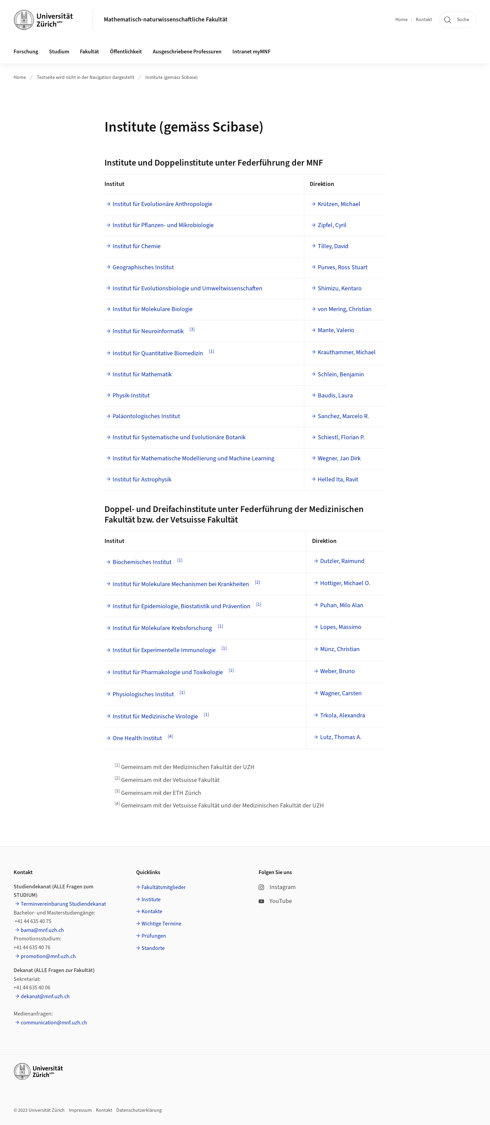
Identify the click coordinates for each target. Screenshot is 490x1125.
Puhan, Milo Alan (341, 605)
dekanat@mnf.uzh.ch (45, 996)
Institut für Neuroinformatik (148, 331)
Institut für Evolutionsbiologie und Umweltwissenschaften (187, 288)
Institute (151, 899)
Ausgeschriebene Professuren (187, 51)
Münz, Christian (340, 649)
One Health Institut (137, 738)
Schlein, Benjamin (341, 374)
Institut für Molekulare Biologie (153, 309)
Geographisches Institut (143, 267)
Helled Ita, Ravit (338, 479)
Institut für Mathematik (142, 374)
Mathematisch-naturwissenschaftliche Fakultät (166, 19)
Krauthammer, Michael (347, 352)
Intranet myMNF (251, 51)
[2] (257, 582)
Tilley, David (333, 246)
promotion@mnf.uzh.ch (48, 956)
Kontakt (424, 19)
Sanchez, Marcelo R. (343, 416)
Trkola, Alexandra (342, 715)
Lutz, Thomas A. (340, 737)
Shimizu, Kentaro (340, 288)
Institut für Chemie (137, 246)
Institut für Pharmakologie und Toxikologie (168, 672)
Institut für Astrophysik (142, 479)
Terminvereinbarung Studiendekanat (63, 904)
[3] (192, 329)
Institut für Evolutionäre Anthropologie (162, 204)
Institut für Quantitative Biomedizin (158, 353)
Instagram (277, 887)
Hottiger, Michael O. (345, 583)
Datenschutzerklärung (139, 1110)
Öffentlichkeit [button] (126, 51)
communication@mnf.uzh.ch (54, 1022)
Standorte (153, 948)
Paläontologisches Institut (146, 416)
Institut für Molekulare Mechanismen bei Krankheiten (181, 584)
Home (401, 19)
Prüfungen (154, 936)
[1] (211, 351)
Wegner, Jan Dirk (339, 458)
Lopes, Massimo (340, 627)
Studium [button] (59, 51)
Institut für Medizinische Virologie (155, 716)
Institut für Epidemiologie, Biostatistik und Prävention (181, 606)
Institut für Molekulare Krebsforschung (162, 628)
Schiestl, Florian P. (341, 437)
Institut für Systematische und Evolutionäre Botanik (179, 437)
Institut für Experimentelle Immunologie (164, 650)
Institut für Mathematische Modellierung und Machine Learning (193, 458)
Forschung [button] (26, 51)
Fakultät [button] (89, 51)
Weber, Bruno (337, 671)
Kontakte (152, 911)
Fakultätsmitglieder (164, 887)
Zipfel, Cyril (332, 225)
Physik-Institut (131, 395)
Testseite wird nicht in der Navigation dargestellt (85, 77)
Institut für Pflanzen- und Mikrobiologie (163, 225)
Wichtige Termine (161, 923)
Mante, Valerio (336, 330)
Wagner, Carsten (341, 693)
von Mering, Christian (345, 309)
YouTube (275, 901)
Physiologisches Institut (143, 694)
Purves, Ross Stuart (343, 267)
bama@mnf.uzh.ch (42, 930)
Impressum (80, 1110)
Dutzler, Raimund (342, 561)
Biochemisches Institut (142, 562)
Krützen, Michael (339, 204)
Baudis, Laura (335, 395)
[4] (170, 736)
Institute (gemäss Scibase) (171, 77)
